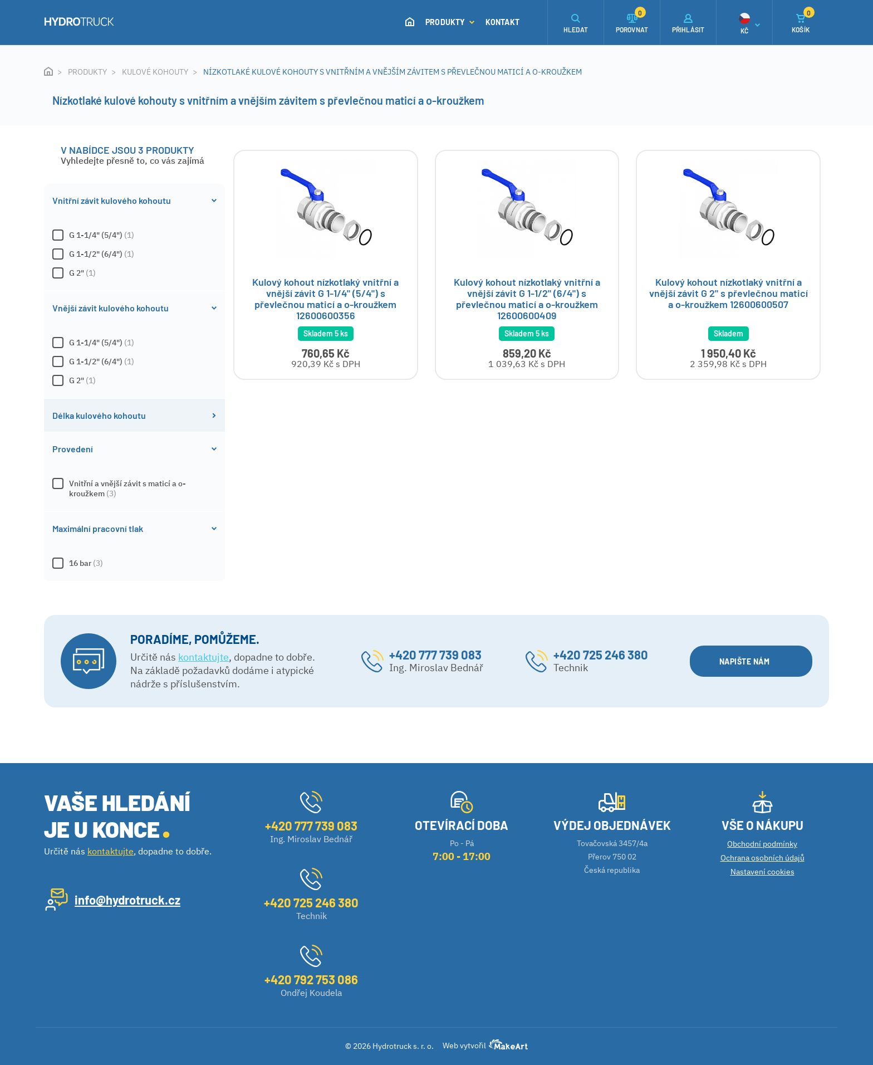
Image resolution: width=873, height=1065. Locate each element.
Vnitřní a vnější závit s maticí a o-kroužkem (134, 488)
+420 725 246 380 (600, 654)
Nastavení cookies (762, 872)
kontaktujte (203, 657)
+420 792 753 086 (311, 979)
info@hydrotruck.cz (127, 899)
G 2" (134, 273)
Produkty (449, 22)
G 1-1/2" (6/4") (134, 254)
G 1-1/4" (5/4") (134, 235)
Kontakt (502, 22)
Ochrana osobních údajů (762, 858)
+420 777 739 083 (435, 654)
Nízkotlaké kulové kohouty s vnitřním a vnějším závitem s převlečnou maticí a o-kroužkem (392, 72)
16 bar (134, 563)
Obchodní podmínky (762, 844)
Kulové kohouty (155, 72)
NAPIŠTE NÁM (750, 661)
